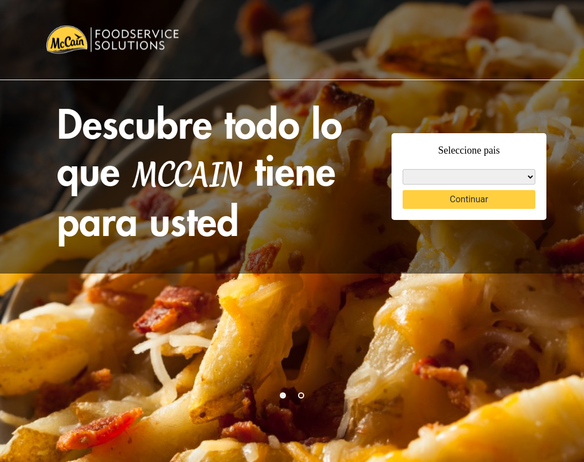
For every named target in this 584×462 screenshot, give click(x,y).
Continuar (469, 199)
